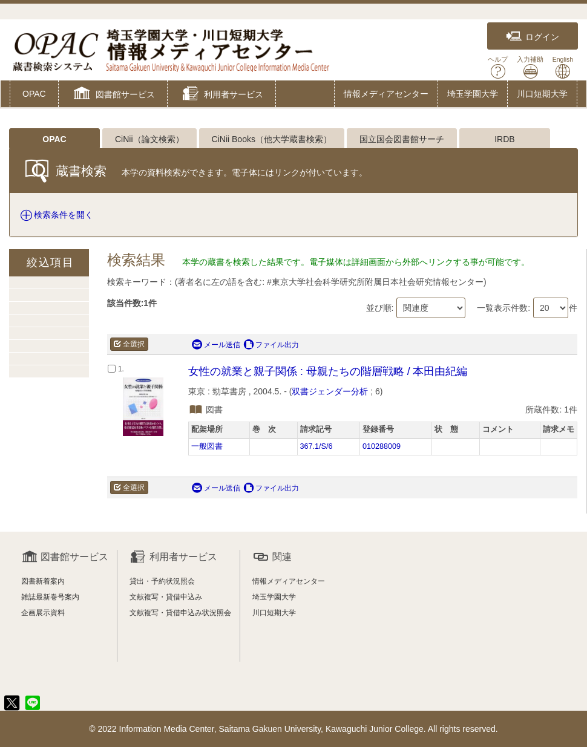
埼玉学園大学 (472, 94)
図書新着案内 (43, 581)
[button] (113, 94)
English (563, 67)
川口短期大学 (542, 94)
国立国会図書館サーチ (401, 139)
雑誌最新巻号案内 (50, 597)
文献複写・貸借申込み (166, 597)
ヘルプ (498, 67)
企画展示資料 (43, 612)
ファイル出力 (271, 345)
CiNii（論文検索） (149, 139)
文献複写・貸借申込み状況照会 (180, 612)
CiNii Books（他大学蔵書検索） (272, 139)
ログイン (532, 36)
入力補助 (530, 67)
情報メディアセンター (386, 94)
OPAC (34, 94)
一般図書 (207, 446)
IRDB (504, 139)
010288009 (381, 446)
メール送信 (216, 345)
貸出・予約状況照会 (162, 581)
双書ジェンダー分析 (330, 391)
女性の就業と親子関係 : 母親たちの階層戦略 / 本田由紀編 (327, 371)
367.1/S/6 (316, 446)
